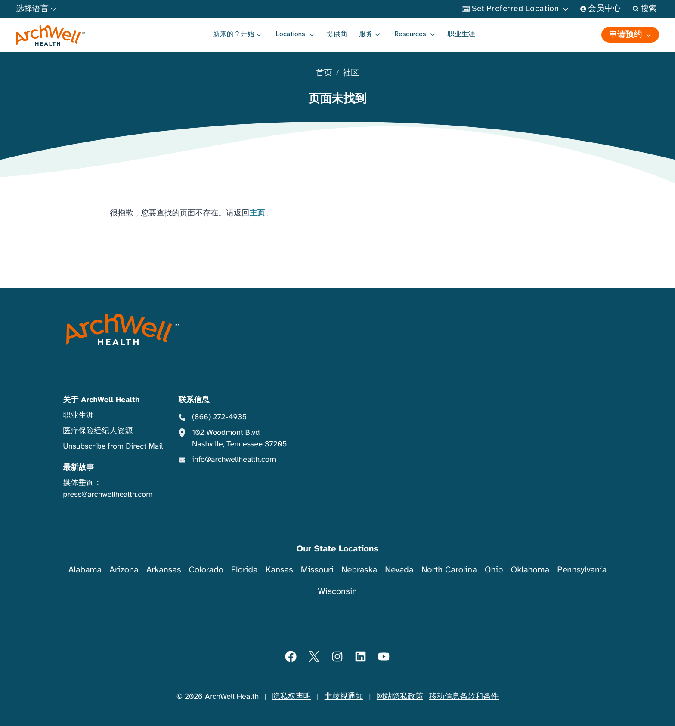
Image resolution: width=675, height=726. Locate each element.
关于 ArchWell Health (101, 400)
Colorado (206, 569)
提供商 (337, 34)
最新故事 (78, 467)
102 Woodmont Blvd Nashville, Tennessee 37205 (239, 438)
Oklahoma (530, 569)
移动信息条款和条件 (464, 696)
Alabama (85, 569)
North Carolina (449, 569)
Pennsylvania (582, 569)
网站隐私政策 (400, 696)
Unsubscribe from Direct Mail (113, 446)
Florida (244, 569)
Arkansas (163, 569)
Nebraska (359, 569)
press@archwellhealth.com (107, 494)
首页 (324, 73)
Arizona (123, 569)
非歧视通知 (344, 696)
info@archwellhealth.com (234, 460)
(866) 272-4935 (219, 417)
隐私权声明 (291, 696)
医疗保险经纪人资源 (98, 431)
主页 (257, 213)
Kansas (279, 569)
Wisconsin (337, 591)
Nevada (399, 569)
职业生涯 (461, 34)
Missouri (317, 569)
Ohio (494, 569)
